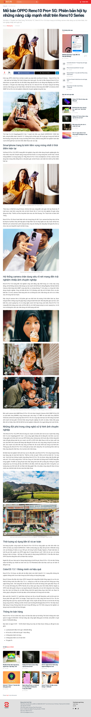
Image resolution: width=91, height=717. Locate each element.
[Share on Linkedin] (57, 73)
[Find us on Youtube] (75, 708)
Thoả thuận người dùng (78, 702)
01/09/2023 (17, 25)
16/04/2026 (44, 688)
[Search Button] (37, 2)
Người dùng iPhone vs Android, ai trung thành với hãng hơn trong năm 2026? (30, 686)
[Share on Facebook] (24, 73)
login (7, 695)
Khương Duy (10, 25)
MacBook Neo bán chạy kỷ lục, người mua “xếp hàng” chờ (79, 109)
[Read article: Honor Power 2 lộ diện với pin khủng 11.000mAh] (50, 677)
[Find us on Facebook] (73, 708)
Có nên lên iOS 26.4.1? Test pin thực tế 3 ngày (77, 62)
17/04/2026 (5, 668)
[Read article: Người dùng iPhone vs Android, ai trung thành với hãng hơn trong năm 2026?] (30, 677)
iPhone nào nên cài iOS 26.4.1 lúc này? (75, 67)
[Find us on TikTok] (78, 708)
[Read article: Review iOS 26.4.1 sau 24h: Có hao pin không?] (75, 43)
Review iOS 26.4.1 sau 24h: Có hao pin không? (71, 55)
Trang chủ (5, 6)
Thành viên (84, 1)
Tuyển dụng (75, 704)
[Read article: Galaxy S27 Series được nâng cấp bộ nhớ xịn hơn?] (30, 657)
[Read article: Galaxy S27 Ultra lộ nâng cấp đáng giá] (66, 101)
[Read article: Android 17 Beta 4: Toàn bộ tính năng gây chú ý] (11, 677)
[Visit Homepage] (7, 2)
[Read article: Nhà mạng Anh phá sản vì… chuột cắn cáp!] (66, 127)
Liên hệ (74, 705)
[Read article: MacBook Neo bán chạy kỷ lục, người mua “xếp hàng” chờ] (11, 657)
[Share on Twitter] (45, 73)
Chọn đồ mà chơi (11, 6)
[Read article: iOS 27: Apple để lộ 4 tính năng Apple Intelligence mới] (50, 657)
